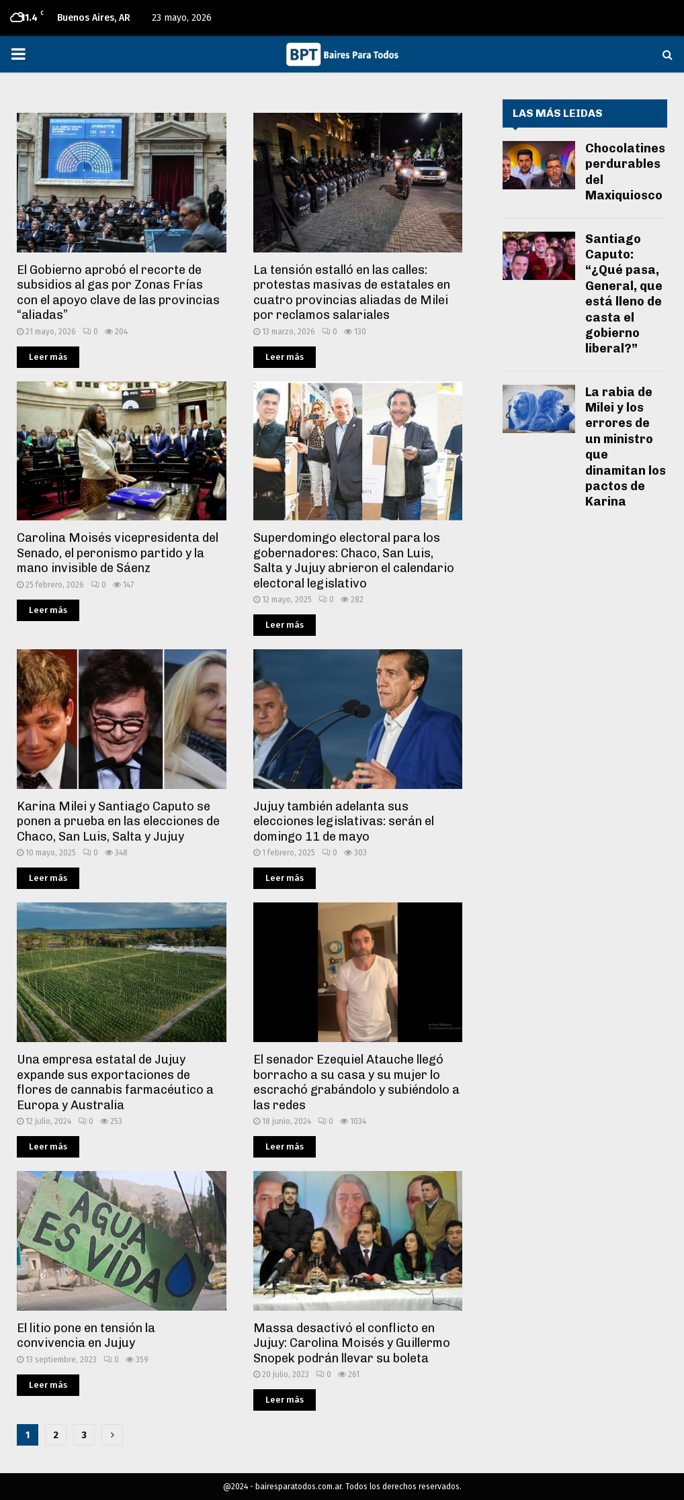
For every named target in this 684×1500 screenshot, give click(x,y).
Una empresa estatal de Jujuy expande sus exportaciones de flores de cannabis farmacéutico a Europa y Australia (115, 1082)
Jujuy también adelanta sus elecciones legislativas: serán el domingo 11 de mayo (343, 821)
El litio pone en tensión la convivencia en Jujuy (86, 1336)
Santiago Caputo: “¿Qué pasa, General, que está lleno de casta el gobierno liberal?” (623, 294)
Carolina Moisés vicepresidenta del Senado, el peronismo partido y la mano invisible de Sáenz (117, 552)
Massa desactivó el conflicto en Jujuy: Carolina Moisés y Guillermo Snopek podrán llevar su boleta (351, 1343)
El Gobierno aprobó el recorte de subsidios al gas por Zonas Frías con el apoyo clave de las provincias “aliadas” (118, 293)
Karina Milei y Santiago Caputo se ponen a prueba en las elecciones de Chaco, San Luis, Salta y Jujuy (118, 821)
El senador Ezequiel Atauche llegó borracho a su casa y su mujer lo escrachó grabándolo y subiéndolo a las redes (356, 1082)
